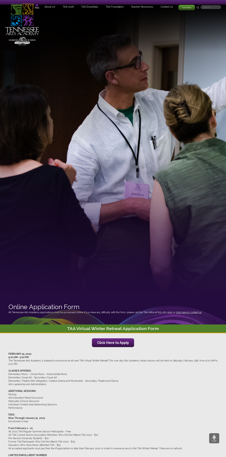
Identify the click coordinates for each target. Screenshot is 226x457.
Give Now (186, 7)
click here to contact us (189, 312)
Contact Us (167, 6)
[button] (50, 6)
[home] (22, 23)
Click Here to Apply (113, 343)
